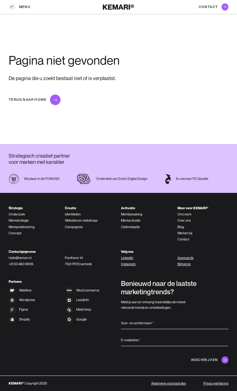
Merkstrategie (19, 220)
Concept (15, 233)
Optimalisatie (130, 227)
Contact (183, 239)
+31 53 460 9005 (21, 264)
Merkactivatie (130, 220)
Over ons (184, 220)
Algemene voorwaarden (168, 383)
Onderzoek (17, 214)
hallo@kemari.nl (20, 258)
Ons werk (184, 214)
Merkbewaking (131, 214)
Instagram (128, 264)
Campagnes (74, 227)
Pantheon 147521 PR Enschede (78, 261)
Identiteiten (73, 214)
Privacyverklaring (215, 383)
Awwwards (185, 258)
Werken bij (184, 233)
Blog (180, 227)
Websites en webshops (81, 220)
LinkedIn (127, 258)
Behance (184, 264)
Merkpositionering (22, 227)
